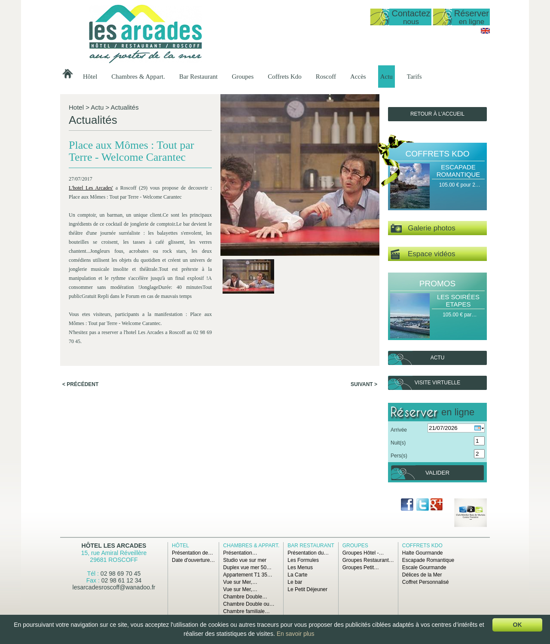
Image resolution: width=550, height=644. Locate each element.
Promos (437, 283)
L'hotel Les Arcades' (91, 188)
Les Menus (300, 567)
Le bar (294, 582)
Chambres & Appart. (138, 76)
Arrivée (399, 430)
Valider (437, 472)
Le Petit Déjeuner (307, 589)
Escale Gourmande (424, 567)
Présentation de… (192, 553)
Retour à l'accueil (437, 114)
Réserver (471, 17)
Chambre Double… (245, 597)
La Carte (297, 575)
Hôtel (90, 76)
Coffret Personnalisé (425, 582)
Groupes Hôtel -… (363, 553)
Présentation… (240, 553)
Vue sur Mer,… (240, 582)
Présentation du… (308, 553)
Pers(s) (399, 456)
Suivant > (364, 384)
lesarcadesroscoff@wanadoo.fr (114, 587)
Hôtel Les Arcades (114, 545)
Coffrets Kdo (284, 76)
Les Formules (303, 560)
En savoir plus (296, 633)
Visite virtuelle (437, 383)
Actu (386, 76)
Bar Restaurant (198, 76)
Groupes (243, 76)
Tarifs (414, 76)
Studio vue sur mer (244, 560)
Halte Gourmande (422, 553)
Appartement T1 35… (247, 575)
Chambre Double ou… (248, 604)
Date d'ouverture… (193, 560)
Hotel (76, 107)
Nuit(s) (398, 443)
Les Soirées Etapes (458, 300)
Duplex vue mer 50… (247, 567)
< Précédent (80, 384)
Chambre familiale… (246, 611)
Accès (358, 76)
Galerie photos (423, 228)
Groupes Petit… (360, 567)
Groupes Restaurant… (368, 560)
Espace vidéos (423, 254)
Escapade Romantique (458, 170)
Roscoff (326, 76)
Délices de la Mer (422, 575)
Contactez (410, 17)
